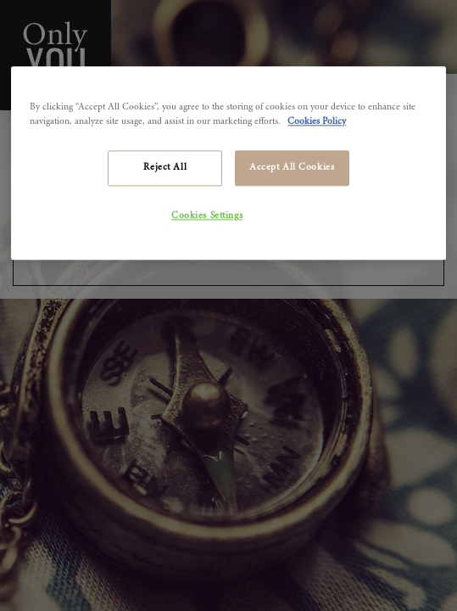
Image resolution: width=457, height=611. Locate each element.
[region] (228, 163)
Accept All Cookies (291, 167)
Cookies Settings (206, 216)
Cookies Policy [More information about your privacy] (316, 121)
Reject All (165, 167)
